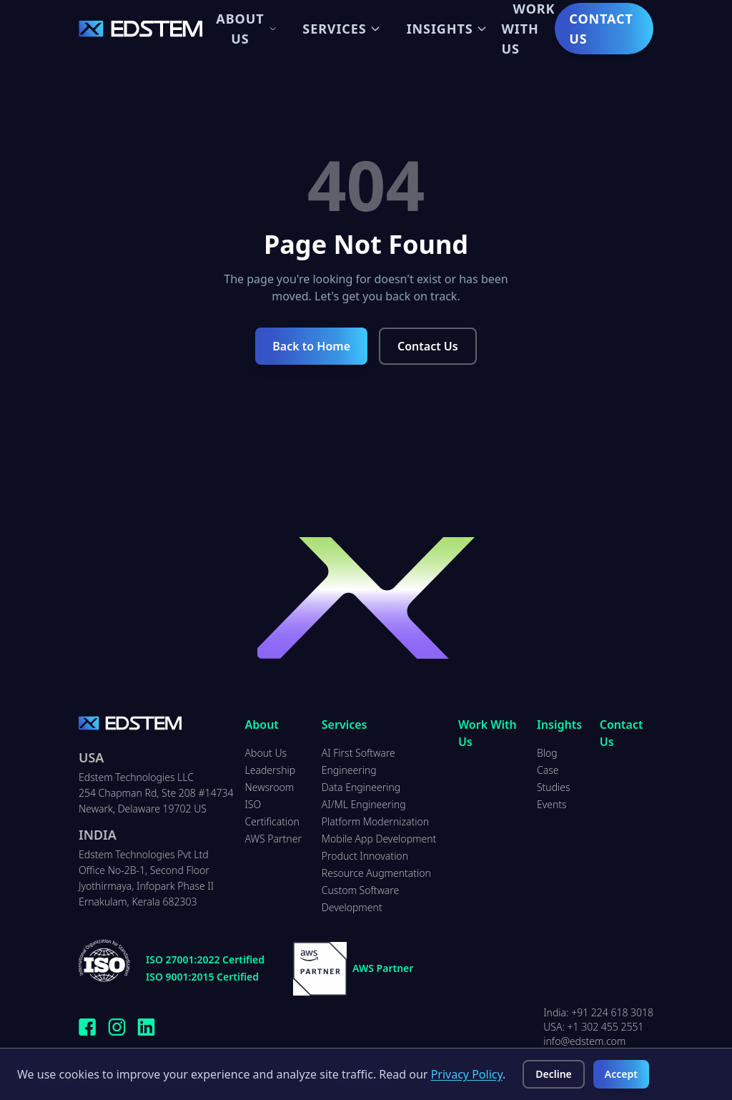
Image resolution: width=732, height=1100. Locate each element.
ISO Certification (272, 812)
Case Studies (553, 778)
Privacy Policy (467, 1074)
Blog (547, 753)
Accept (621, 1074)
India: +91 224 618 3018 (598, 1012)
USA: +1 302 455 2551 (593, 1026)
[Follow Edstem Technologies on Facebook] (88, 1027)
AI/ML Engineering (364, 804)
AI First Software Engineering (358, 761)
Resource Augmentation (376, 873)
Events (552, 804)
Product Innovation (365, 856)
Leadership (270, 770)
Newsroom (270, 787)
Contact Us (601, 28)
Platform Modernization (375, 821)
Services (341, 28)
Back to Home (311, 346)
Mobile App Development (379, 838)
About (262, 724)
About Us (246, 28)
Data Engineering (361, 787)
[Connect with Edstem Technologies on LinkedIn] (146, 1027)
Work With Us (487, 733)
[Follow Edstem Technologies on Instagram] (117, 1027)
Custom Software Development (361, 898)
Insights (447, 28)
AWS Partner (273, 838)
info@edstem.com (584, 1041)
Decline (553, 1074)
